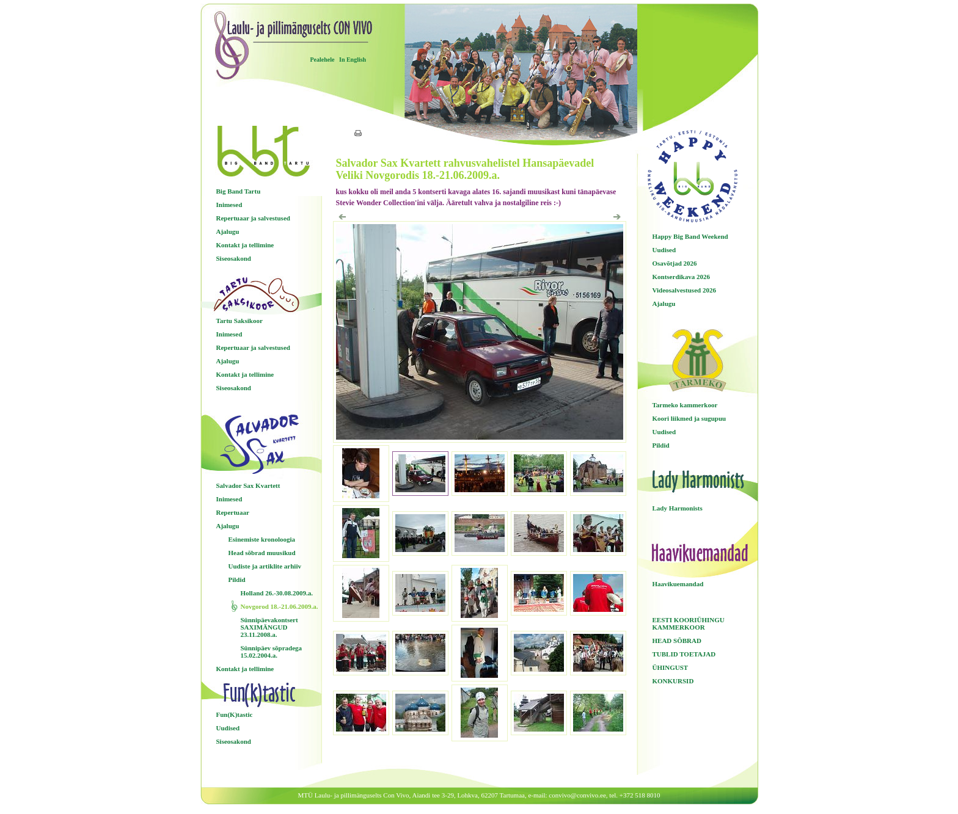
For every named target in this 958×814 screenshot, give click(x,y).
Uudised (228, 728)
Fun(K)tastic (234, 714)
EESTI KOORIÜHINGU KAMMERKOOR (689, 623)
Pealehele (322, 59)
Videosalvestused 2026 (684, 290)
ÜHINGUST (671, 667)
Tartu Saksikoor (239, 320)
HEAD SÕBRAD (677, 640)
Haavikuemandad (678, 583)
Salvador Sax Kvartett (248, 485)
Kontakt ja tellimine (245, 245)
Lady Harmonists (678, 508)
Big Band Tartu (238, 191)
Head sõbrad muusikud (262, 552)
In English (352, 59)
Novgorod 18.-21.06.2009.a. (279, 606)
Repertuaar (232, 512)
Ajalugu (228, 231)
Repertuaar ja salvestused (253, 218)
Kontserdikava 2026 (681, 276)
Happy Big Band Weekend (690, 236)
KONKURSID (673, 681)
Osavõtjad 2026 (675, 263)
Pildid (237, 579)
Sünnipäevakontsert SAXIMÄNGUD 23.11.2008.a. (269, 627)
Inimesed (229, 204)
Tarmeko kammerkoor (685, 405)
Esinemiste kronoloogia (262, 539)
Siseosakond (233, 258)
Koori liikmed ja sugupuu (689, 418)
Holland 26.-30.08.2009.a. (277, 593)
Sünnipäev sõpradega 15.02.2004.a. (271, 651)
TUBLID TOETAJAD (684, 654)
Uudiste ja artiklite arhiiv (265, 566)
